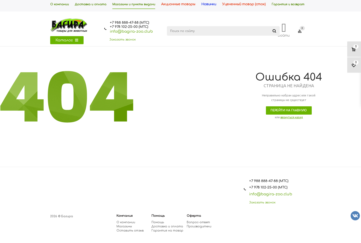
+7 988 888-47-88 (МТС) (129, 23)
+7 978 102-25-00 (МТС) (129, 27)
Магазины (124, 226)
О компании (125, 222)
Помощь (158, 215)
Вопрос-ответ (198, 222)
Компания (124, 215)
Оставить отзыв (130, 230)
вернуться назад (291, 117)
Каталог (66, 40)
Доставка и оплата (167, 226)
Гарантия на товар (167, 230)
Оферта (194, 215)
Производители (199, 226)
